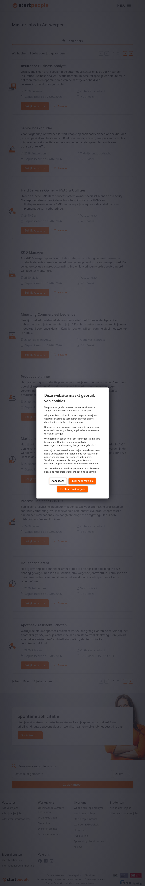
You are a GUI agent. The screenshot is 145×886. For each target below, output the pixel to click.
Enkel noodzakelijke (82, 481)
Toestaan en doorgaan (72, 489)
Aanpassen (58, 481)
